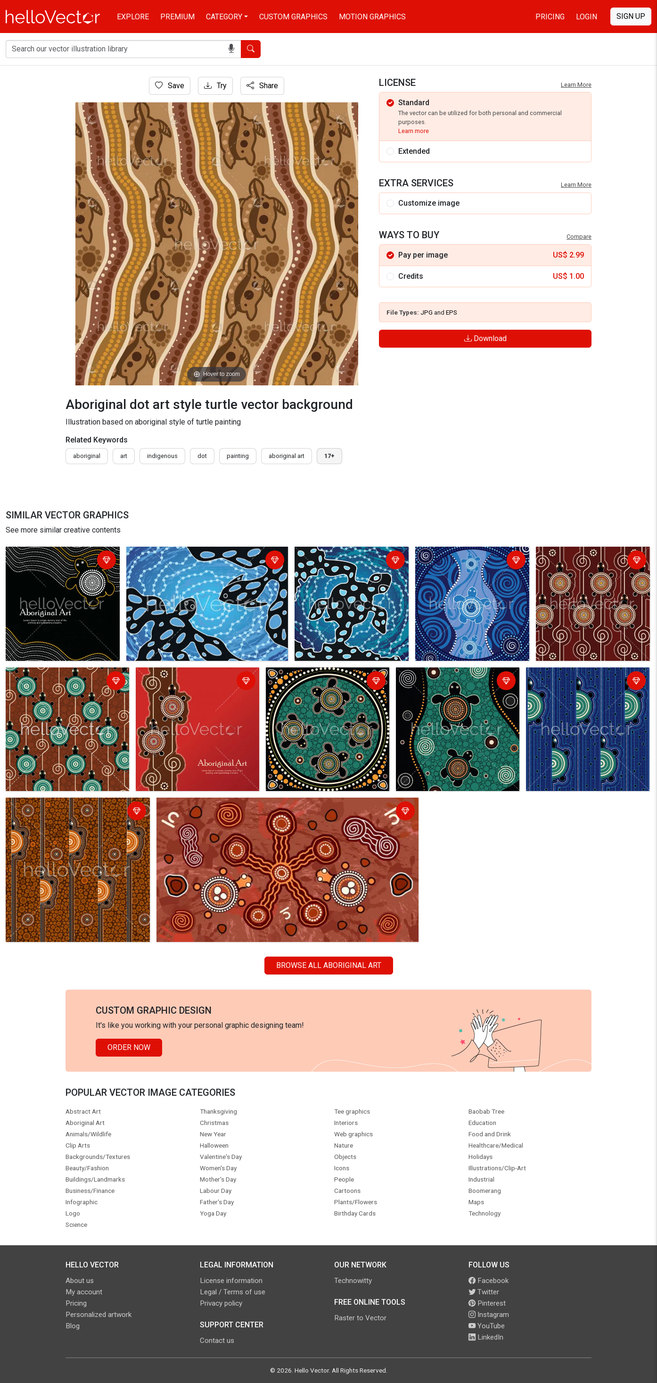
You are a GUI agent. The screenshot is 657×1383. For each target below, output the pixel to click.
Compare (579, 236)
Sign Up (630, 16)
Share (262, 85)
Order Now (128, 1047)
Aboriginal (86, 455)
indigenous (162, 455)
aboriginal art (286, 455)
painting (238, 455)
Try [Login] (215, 85)
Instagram (488, 1314)
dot (202, 455)
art (123, 455)
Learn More (576, 84)
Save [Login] (169, 85)
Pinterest (487, 1303)
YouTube (486, 1326)
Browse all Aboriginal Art (328, 965)
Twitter (483, 1292)
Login (586, 16)
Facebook (488, 1280)
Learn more (413, 130)
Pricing (550, 16)
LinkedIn (485, 1337)
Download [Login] (485, 338)
